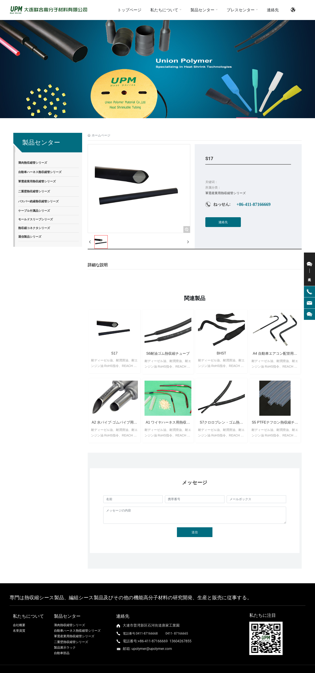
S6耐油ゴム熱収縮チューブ (168, 353)
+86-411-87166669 (253, 204)
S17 (114, 353)
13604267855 (180, 641)
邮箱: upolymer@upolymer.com (147, 649)
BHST (221, 353)
